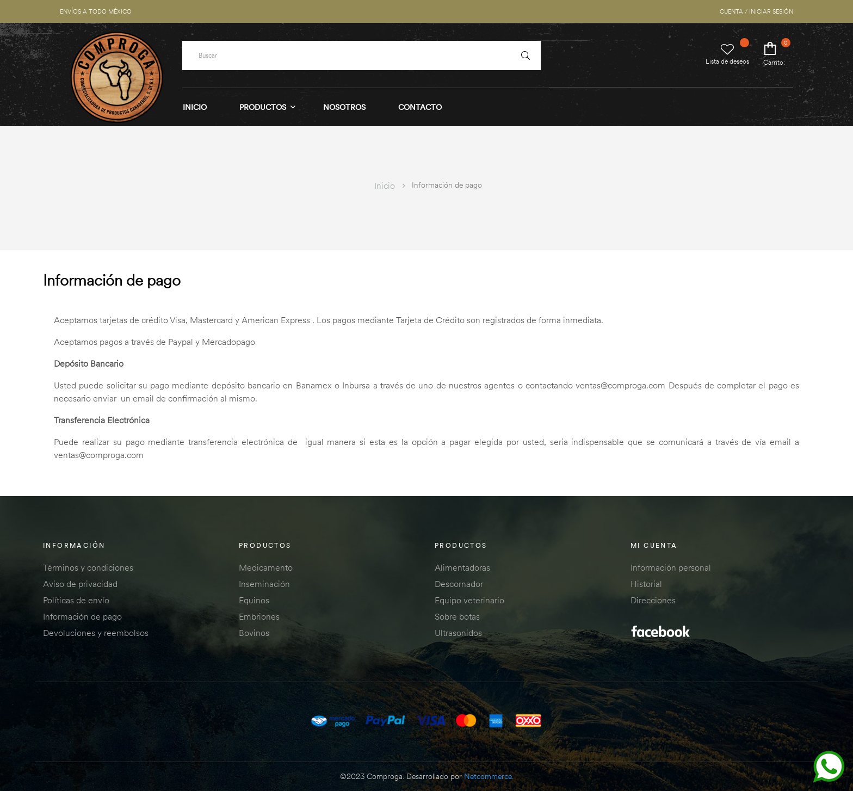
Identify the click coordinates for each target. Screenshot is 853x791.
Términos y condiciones (88, 567)
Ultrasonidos (458, 632)
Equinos (254, 600)
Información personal (671, 567)
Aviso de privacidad (80, 583)
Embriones (259, 616)
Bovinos (254, 632)
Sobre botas (457, 616)
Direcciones (653, 600)
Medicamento (266, 567)
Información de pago (82, 616)
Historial (646, 583)
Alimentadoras (462, 567)
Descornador (459, 583)
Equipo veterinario (469, 600)
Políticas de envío (76, 600)
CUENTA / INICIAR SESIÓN (756, 11)
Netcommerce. (489, 776)
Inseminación (264, 583)
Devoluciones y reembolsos (96, 632)
